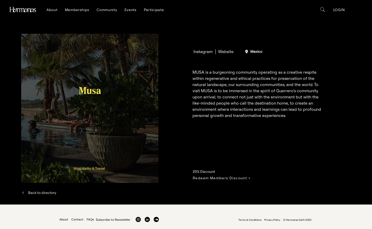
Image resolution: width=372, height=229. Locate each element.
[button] (52, 10)
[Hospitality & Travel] (89, 168)
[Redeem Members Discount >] (227, 178)
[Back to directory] (39, 192)
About (63, 219)
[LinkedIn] (147, 219)
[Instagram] (203, 51)
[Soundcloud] (156, 219)
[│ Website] (224, 51)
